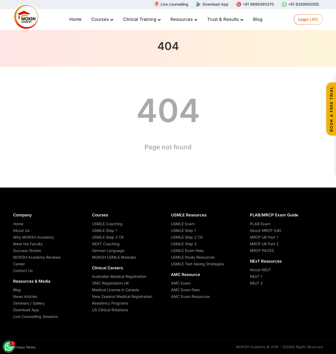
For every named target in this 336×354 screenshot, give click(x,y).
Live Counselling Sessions (35, 316)
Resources (183, 19)
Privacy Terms (24, 347)
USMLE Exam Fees (187, 250)
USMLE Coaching (107, 223)
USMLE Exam (182, 223)
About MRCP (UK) (265, 230)
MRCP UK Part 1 (264, 237)
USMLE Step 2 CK (108, 237)
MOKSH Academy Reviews (36, 257)
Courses (102, 19)
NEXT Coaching (106, 244)
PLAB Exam (260, 223)
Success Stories (27, 250)
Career (19, 264)
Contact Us (23, 270)
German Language (108, 250)
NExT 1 (256, 276)
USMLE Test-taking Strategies (197, 264)
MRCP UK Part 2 (264, 244)
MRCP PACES (262, 250)
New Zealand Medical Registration (122, 296)
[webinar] (171, 4)
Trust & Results (225, 19)
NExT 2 (256, 283)
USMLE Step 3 (184, 244)
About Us (21, 230)
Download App (26, 310)
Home (75, 19)
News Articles (25, 296)
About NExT (260, 269)
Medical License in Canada (115, 289)
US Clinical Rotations (110, 310)
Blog (257, 19)
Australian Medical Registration (119, 276)
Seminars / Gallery (29, 303)
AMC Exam (180, 283)
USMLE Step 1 (104, 230)
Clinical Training (142, 19)
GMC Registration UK (110, 283)
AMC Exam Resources (190, 296)
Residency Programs (110, 303)
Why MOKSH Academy (33, 237)
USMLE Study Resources (193, 257)
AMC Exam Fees (185, 289)
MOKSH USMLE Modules (114, 257)
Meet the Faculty (28, 244)
